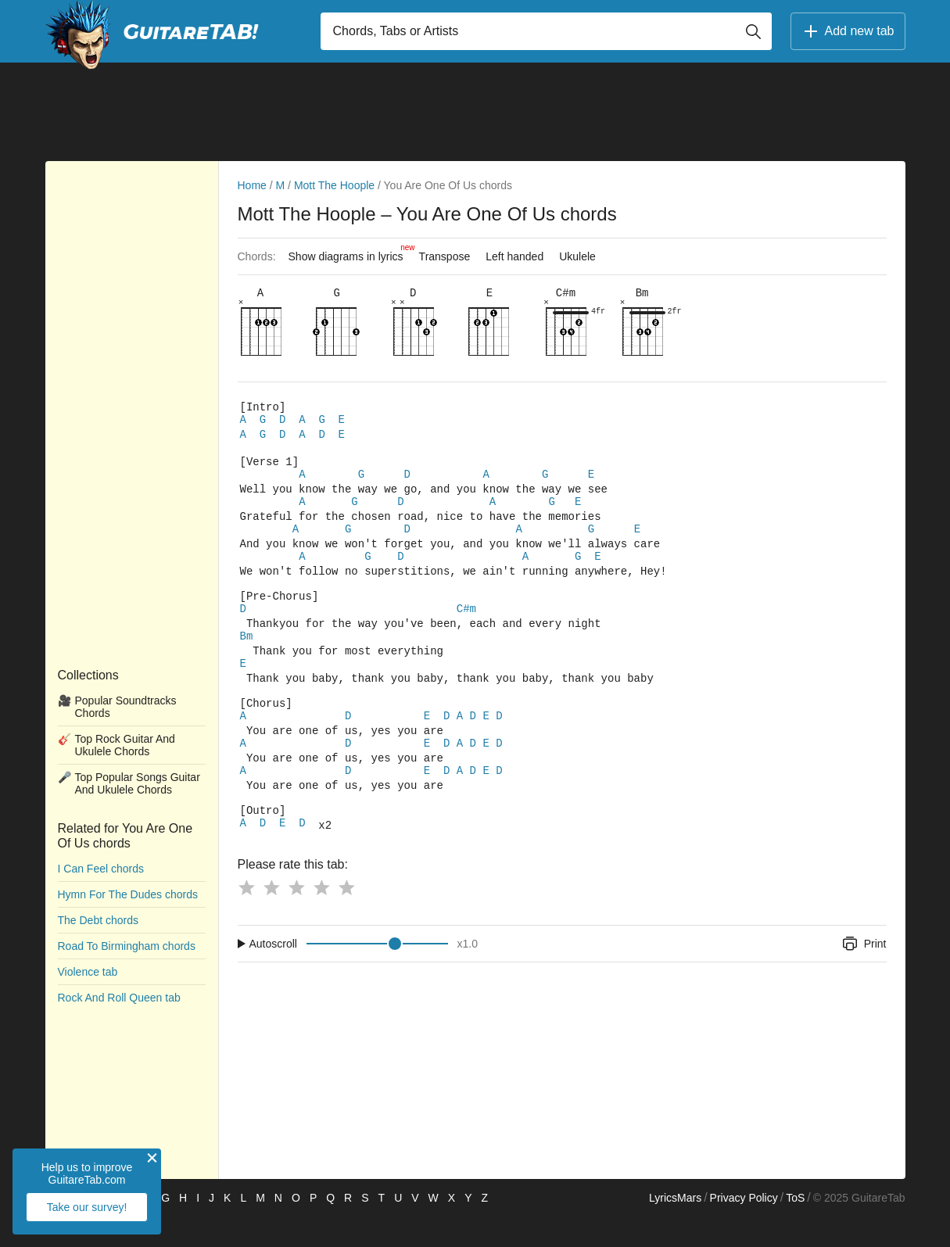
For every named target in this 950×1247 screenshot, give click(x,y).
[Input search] (546, 31)
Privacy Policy (744, 1228)
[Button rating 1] (246, 917)
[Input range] (377, 974)
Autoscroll (273, 974)
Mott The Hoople (334, 185)
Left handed (514, 256)
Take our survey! (87, 1207)
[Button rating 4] (321, 917)
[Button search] (753, 31)
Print (864, 974)
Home (252, 185)
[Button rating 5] (346, 917)
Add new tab (847, 31)
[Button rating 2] (271, 917)
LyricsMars (675, 1228)
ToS (795, 1228)
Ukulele (577, 256)
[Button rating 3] (296, 917)
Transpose (445, 256)
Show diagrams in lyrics (350, 252)
